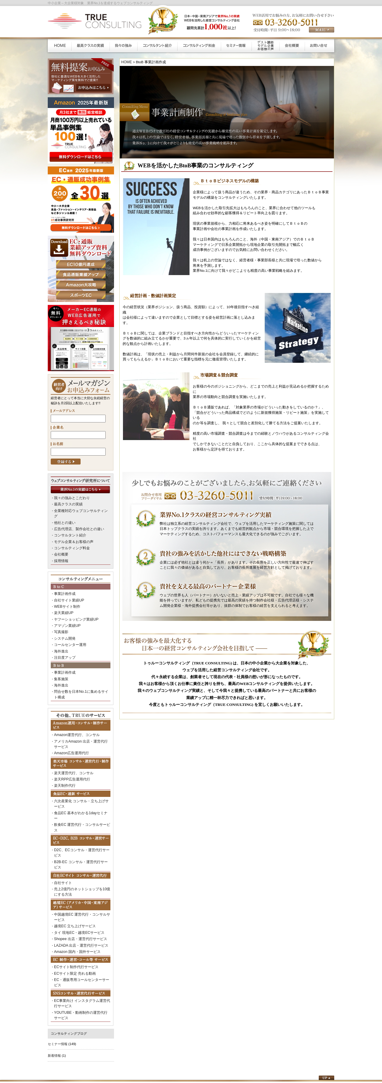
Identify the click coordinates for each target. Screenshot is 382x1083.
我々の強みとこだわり (70, 497)
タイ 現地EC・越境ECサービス (77, 886)
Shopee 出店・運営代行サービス (78, 892)
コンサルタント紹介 (69, 527)
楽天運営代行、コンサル (72, 752)
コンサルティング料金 (70, 539)
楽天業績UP (63, 600)
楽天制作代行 (64, 763)
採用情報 (60, 550)
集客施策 (60, 662)
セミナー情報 (57, 992)
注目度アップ (64, 641)
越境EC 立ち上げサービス (73, 881)
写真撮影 (60, 618)
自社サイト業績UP (67, 588)
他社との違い (64, 515)
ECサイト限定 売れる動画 (73, 925)
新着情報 (54, 1004)
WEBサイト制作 (66, 594)
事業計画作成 (64, 583)
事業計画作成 (64, 656)
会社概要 (60, 544)
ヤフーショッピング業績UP (74, 606)
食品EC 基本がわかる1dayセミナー (80, 789)
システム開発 (64, 624)
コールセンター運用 (69, 630)
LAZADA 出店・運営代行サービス (79, 898)
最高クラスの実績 (67, 503)
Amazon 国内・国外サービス (75, 904)
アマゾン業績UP (66, 612)
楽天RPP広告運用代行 (70, 757)
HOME (126, 62)
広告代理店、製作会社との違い (77, 521)
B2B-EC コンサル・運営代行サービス (82, 825)
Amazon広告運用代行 (70, 732)
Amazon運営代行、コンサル (75, 716)
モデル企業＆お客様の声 (72, 533)
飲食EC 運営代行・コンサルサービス (81, 795)
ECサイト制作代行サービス (74, 919)
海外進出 (60, 636)
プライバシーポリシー (243, 1052)
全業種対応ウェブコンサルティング (80, 509)
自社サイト (62, 840)
